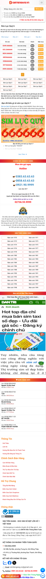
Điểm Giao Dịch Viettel (9, 489)
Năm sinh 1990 (12, 273)
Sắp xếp (39, 37)
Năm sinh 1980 (12, 255)
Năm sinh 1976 (12, 248)
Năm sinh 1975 (33, 245)
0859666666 (7, 57)
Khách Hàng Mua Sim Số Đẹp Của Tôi (14, 499)
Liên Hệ (5, 447)
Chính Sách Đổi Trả (8, 473)
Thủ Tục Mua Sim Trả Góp (11, 469)
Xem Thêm (22, 154)
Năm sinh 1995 (33, 280)
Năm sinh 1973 (33, 241)
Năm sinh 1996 (12, 284)
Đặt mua (40, 45)
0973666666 (7, 65)
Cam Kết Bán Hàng (8, 462)
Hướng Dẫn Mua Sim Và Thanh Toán (14, 450)
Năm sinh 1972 (12, 241)
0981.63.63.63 (12, 576)
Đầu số (15, 37)
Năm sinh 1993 (33, 277)
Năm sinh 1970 (12, 237)
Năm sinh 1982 (12, 259)
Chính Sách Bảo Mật (9, 476)
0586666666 (7, 61)
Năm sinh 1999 (33, 287)
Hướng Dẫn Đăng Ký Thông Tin (12, 453)
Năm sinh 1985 (33, 262)
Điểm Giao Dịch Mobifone (10, 496)
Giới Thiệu (6, 443)
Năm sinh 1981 (33, 255)
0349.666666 (7, 46)
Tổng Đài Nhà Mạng (9, 485)
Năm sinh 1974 (12, 245)
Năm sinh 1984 (12, 262)
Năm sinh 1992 (12, 277)
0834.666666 (7, 53)
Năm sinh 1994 (12, 280)
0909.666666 (7, 69)
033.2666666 (7, 50)
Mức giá (27, 37)
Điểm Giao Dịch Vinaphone (11, 492)
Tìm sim (39, 9)
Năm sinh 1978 (12, 252)
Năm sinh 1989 (33, 270)
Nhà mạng (5, 37)
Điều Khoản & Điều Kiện (10, 466)
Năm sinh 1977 (33, 248)
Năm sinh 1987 (33, 266)
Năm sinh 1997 (33, 284)
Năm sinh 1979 (33, 252)
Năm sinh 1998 (12, 287)
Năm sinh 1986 (12, 266)
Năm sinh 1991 (33, 273)
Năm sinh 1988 (12, 270)
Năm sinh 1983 (33, 259)
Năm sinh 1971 (33, 237)
